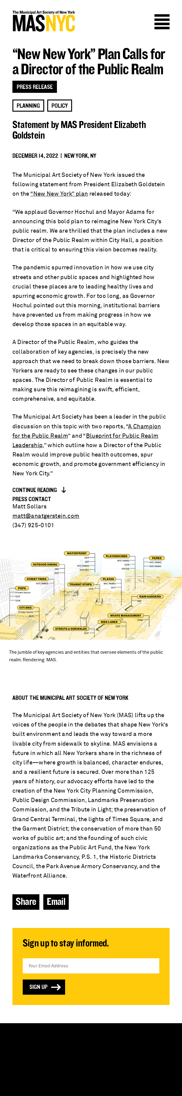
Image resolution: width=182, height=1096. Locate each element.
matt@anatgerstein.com (46, 516)
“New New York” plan (59, 194)
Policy (59, 106)
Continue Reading (34, 490)
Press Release (35, 87)
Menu (162, 21)
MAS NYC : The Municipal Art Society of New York (43, 21)
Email (56, 902)
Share (26, 902)
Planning (28, 106)
